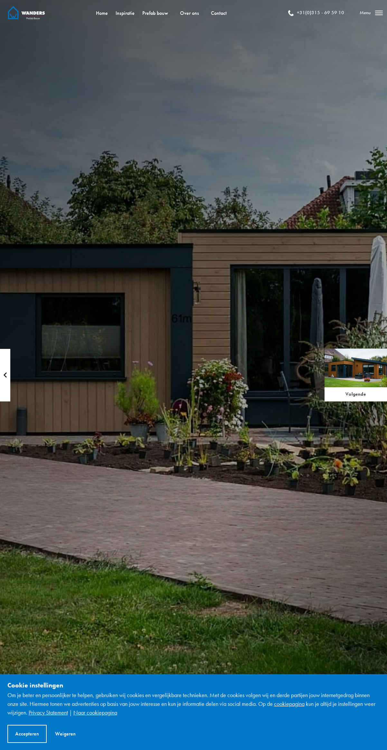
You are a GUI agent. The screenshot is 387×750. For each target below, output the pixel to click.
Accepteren (27, 733)
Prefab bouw (155, 13)
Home (102, 13)
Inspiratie (125, 13)
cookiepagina (289, 703)
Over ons (189, 13)
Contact (219, 13)
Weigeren (65, 733)
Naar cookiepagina (95, 712)
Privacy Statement (48, 712)
